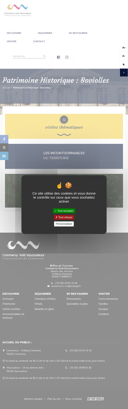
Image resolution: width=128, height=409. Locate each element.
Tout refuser (64, 217)
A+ (124, 47)
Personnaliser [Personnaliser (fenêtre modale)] (64, 223)
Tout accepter (63, 210)
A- (123, 55)
